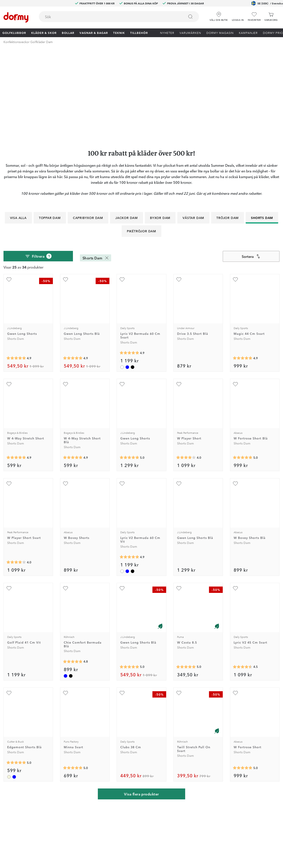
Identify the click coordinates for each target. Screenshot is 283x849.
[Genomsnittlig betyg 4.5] (242, 578)
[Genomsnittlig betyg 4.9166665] (16, 270)
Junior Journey (80, 752)
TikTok (75, 771)
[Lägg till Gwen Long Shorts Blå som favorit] (65, 191)
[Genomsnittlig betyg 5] (129, 369)
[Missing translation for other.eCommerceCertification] (48, 838)
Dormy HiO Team (82, 745)
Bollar (68, 33)
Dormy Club (79, 733)
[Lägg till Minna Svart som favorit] (65, 604)
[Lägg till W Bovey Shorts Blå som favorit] (235, 395)
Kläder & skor (44, 33)
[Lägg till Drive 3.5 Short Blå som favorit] (179, 191)
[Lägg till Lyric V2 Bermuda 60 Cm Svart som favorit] (122, 191)
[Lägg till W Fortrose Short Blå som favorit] (235, 295)
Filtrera (38, 167)
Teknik (119, 33)
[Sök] (190, 16)
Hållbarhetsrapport (194, 777)
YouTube (76, 777)
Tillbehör (139, 33)
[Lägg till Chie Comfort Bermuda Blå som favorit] (65, 500)
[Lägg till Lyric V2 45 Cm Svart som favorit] (235, 500)
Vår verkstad (134, 752)
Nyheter (167, 33)
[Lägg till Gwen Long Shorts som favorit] (9, 191)
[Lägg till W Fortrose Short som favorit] (235, 604)
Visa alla (18, 129)
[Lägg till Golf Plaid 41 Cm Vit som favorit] (9, 500)
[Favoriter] (254, 17)
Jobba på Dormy (193, 733)
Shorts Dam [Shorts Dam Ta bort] (96, 169)
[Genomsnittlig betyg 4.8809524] (16, 369)
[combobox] (119, 16)
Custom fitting (135, 739)
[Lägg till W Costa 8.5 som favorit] (179, 500)
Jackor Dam (126, 129)
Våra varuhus (134, 758)
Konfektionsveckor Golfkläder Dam (28, 42)
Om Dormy (189, 745)
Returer (130, 745)
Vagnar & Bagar (93, 33)
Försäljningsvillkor (194, 758)
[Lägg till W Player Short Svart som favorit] (9, 395)
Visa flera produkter (141, 705)
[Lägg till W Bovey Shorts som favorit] (65, 395)
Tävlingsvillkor (191, 752)
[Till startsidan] (15, 17)
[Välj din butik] (218, 15)
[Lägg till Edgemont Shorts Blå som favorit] (9, 604)
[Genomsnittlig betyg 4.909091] (129, 264)
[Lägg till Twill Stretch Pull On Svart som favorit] (179, 604)
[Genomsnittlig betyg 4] (186, 369)
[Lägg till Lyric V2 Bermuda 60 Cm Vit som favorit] (122, 395)
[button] (238, 15)
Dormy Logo (190, 771)
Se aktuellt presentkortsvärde (146, 777)
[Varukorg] (271, 17)
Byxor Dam (160, 129)
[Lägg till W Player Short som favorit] (179, 295)
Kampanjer (248, 33)
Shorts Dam (262, 129)
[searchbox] (109, 16)
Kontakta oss (134, 733)
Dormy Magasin (220, 33)
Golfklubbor (14, 33)
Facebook (77, 758)
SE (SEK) (267, 3)
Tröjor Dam (227, 129)
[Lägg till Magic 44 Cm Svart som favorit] (235, 191)
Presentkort (133, 771)
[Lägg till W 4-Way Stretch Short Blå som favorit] (65, 295)
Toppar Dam (50, 129)
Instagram (77, 764)
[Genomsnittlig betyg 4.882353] (242, 270)
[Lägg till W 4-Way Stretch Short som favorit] (9, 295)
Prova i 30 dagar (192, 739)
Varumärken (190, 33)
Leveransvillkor (191, 764)
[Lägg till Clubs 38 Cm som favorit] (122, 604)
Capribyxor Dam (88, 129)
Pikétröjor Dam (141, 142)
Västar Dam (193, 129)
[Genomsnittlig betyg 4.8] (73, 573)
